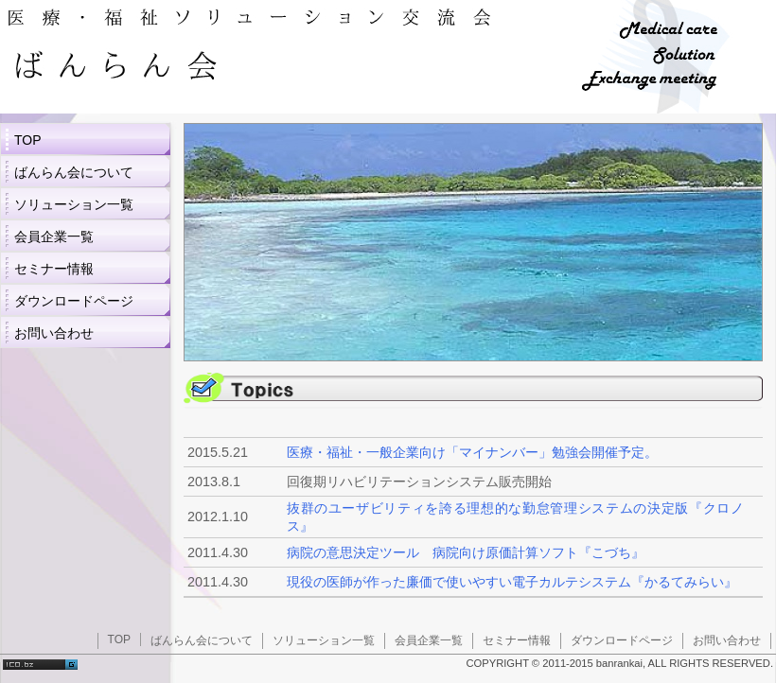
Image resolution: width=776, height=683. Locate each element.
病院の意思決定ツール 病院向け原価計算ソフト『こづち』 (465, 552)
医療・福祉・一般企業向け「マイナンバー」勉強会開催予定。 (472, 452)
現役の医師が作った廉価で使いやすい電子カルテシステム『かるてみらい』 (512, 581)
